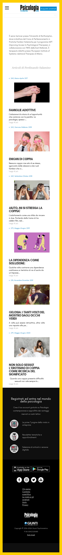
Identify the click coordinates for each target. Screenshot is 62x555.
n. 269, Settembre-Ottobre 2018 (20, 176)
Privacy (25, 505)
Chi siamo (26, 489)
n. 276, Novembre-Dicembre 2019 (21, 280)
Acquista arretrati (48, 8)
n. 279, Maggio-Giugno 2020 (19, 333)
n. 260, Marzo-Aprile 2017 (18, 78)
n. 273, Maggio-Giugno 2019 (19, 228)
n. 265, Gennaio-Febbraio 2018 (20, 127)
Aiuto (24, 502)
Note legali (31, 535)
